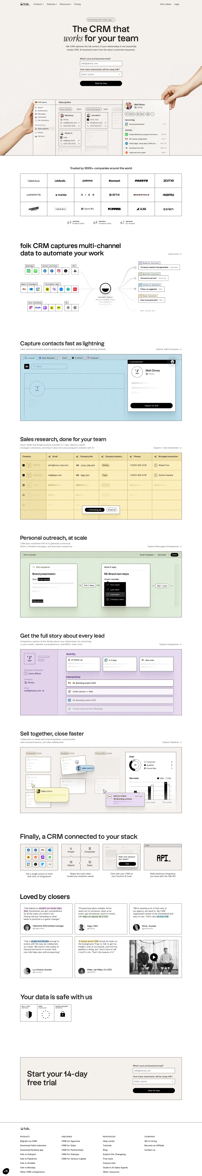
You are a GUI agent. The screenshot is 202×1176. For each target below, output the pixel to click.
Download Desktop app (31, 1150)
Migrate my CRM (28, 1141)
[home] (25, 4)
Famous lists (109, 1163)
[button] (6, 1171)
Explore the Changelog (114, 1154)
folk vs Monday (27, 1167)
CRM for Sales (69, 1145)
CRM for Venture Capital (74, 1158)
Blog (105, 1150)
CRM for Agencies (71, 1141)
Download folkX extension (33, 1145)
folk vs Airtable (27, 1163)
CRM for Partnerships (72, 1150)
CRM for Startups (70, 1154)
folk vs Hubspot (28, 1154)
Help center (109, 1141)
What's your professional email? (95, 58)
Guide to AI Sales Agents (115, 1167)
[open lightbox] (128, 957)
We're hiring (150, 1141)
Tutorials (107, 1145)
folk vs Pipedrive (28, 1158)
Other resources (111, 1172)
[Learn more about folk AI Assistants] (175, 254)
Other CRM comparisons (32, 1172)
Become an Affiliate (154, 1145)
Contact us (149, 1150)
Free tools (108, 1158)
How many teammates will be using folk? (100, 69)
